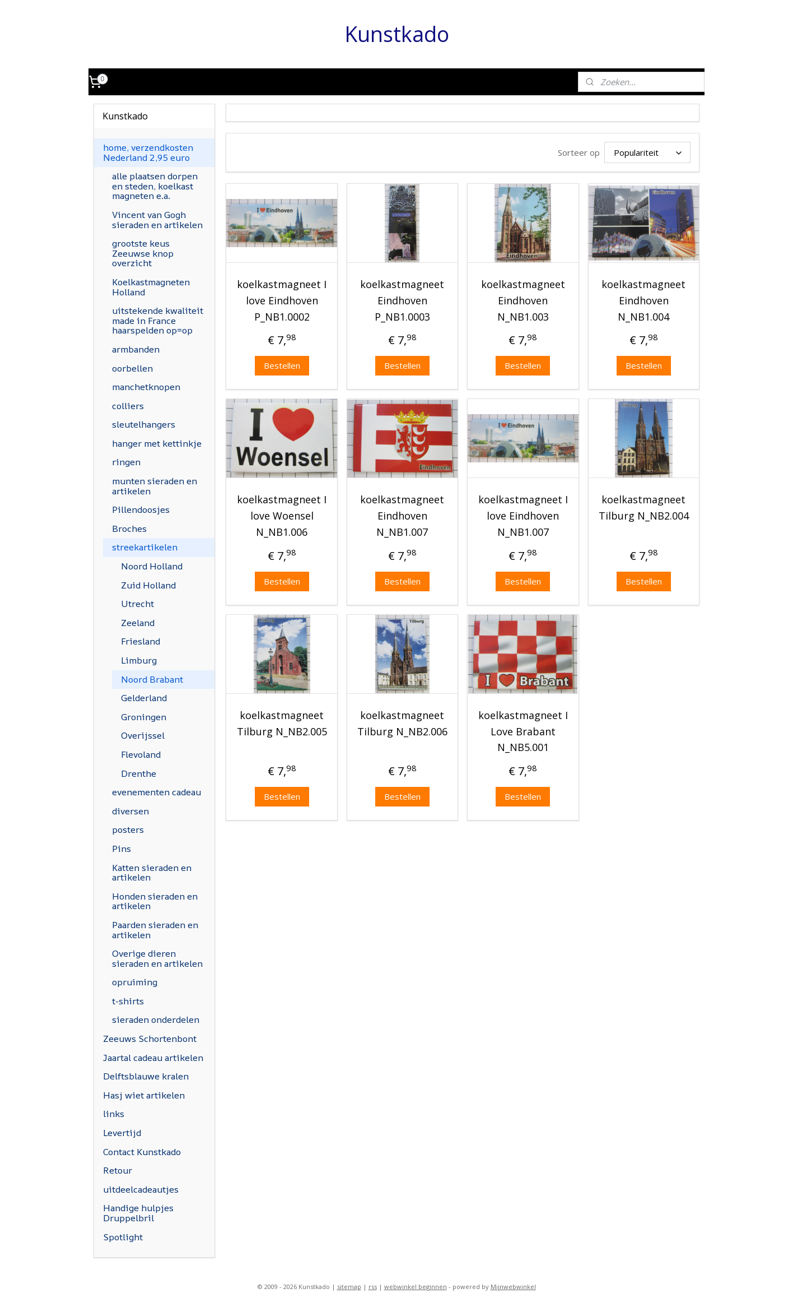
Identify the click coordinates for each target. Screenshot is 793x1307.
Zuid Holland (148, 585)
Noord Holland (152, 566)
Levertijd (122, 1133)
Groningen (143, 717)
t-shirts (128, 1001)
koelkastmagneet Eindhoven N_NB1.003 (523, 300)
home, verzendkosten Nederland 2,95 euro (148, 152)
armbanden (136, 349)
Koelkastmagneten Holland (151, 287)
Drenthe (138, 773)
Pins (121, 848)
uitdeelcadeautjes (141, 1189)
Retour (117, 1170)
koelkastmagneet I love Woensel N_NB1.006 (281, 516)
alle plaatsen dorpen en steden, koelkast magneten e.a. (155, 186)
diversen (130, 811)
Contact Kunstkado (142, 1152)
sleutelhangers (143, 424)
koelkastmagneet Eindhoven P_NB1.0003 (402, 300)
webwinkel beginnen (415, 1286)
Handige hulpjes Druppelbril (138, 1213)
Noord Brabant (152, 679)
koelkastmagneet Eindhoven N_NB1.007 (402, 516)
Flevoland (141, 754)
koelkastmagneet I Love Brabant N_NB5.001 (523, 731)
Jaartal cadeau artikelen (153, 1057)
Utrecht (137, 603)
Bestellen (281, 365)
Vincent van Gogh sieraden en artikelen (157, 219)
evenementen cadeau (156, 792)
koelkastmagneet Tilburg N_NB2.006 (402, 723)
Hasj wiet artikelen (144, 1095)
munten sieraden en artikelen (154, 486)
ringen (126, 462)
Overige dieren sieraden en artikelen (157, 958)
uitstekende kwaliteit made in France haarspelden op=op (157, 320)
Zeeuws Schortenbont (150, 1038)
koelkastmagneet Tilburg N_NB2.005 (281, 723)
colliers (128, 406)
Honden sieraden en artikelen (155, 901)
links (113, 1113)
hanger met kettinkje (157, 443)
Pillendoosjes (141, 509)
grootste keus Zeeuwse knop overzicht (143, 253)
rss (372, 1286)
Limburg (139, 660)
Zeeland (138, 623)
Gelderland (144, 698)
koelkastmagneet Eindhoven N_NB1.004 (643, 300)
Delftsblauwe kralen (146, 1076)
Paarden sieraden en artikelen (155, 930)
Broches (129, 528)
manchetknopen (146, 387)
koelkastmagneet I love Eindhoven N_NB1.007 (523, 516)
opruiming (134, 982)
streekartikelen (145, 547)
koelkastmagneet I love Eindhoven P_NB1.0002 (281, 300)
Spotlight (123, 1237)
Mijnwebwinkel (513, 1286)
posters (128, 829)
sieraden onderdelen (155, 1019)
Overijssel (143, 735)
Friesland (140, 641)
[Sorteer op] (647, 152)
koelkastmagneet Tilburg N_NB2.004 (643, 507)
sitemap (349, 1286)
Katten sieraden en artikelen (152, 872)
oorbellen (132, 368)
